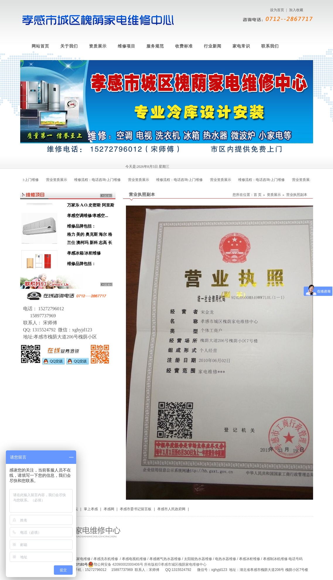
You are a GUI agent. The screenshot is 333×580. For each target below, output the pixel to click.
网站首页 (40, 46)
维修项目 (126, 46)
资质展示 (98, 46)
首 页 (258, 195)
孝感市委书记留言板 (135, 509)
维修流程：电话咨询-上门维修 (96, 180)
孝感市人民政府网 (171, 509)
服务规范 (155, 46)
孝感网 (109, 509)
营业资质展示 (55, 180)
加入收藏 (296, 10)
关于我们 (69, 46)
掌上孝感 (91, 509)
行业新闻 (212, 46)
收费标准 (184, 46)
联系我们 (270, 46)
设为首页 (277, 10)
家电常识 (241, 46)
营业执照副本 (296, 195)
